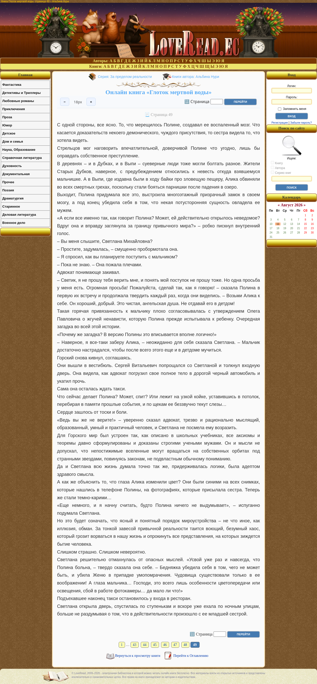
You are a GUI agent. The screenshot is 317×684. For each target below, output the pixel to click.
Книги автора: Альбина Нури (195, 77)
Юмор (7, 125)
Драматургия (13, 198)
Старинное (11, 206)
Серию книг (281, 173)
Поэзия (8, 190)
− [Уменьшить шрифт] (65, 102)
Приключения (13, 109)
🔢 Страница (196, 101)
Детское (8, 133)
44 (145, 645)
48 (185, 645)
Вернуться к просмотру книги (138, 656)
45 (155, 645)
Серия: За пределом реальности (125, 77)
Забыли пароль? (301, 122)
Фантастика (11, 85)
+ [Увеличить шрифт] (91, 102)
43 (134, 645)
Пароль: (291, 100)
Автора (278, 168)
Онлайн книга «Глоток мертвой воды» (158, 92)
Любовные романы (18, 101)
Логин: (291, 88)
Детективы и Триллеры (21, 93)
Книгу (277, 163)
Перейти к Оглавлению (190, 656)
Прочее (8, 182)
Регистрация (279, 122)
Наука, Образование (18, 150)
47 (175, 645)
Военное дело (13, 223)
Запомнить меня (292, 109)
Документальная (16, 174)
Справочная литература (22, 158)
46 (165, 645)
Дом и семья (12, 141)
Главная (25, 75)
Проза (7, 117)
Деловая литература (19, 214)
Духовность (12, 166)
